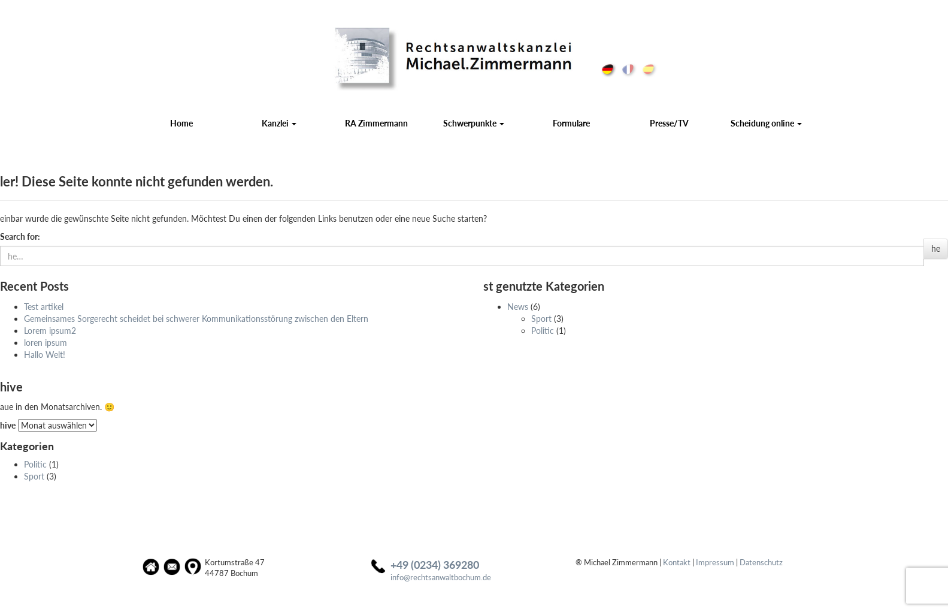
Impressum (715, 562)
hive (8, 425)
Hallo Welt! (44, 354)
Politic (542, 330)
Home (181, 123)
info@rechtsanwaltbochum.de (440, 577)
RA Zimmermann (376, 123)
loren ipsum (45, 342)
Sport (541, 318)
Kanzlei (279, 123)
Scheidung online (766, 123)
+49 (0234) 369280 (434, 564)
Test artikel (43, 307)
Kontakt (676, 562)
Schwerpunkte (473, 123)
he (935, 248)
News (517, 307)
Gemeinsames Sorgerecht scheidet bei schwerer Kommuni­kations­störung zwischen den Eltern (196, 318)
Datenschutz (761, 562)
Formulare (571, 123)
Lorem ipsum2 (50, 330)
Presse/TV (669, 123)
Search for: (20, 236)
